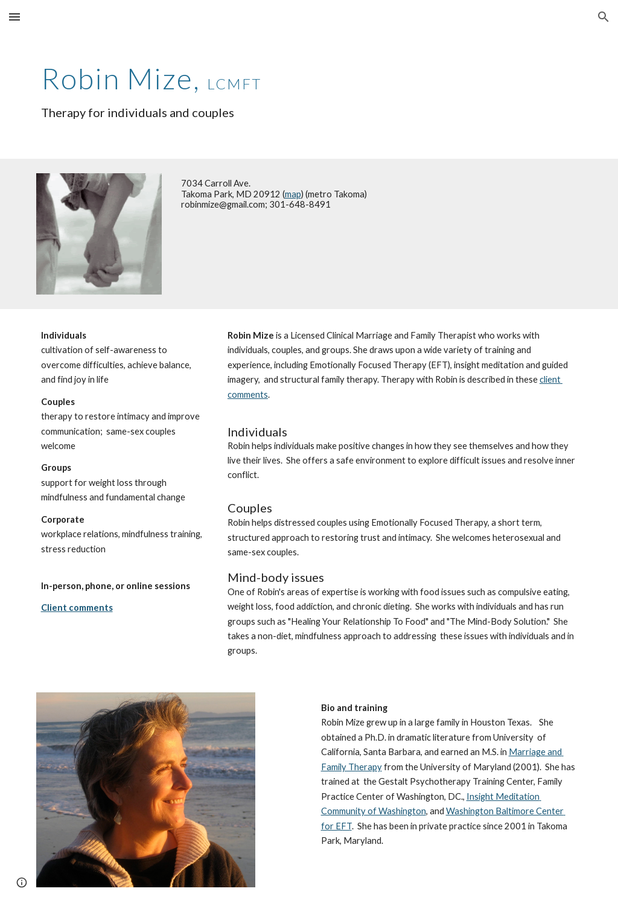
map (293, 194)
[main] (309, 88)
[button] (14, 16)
